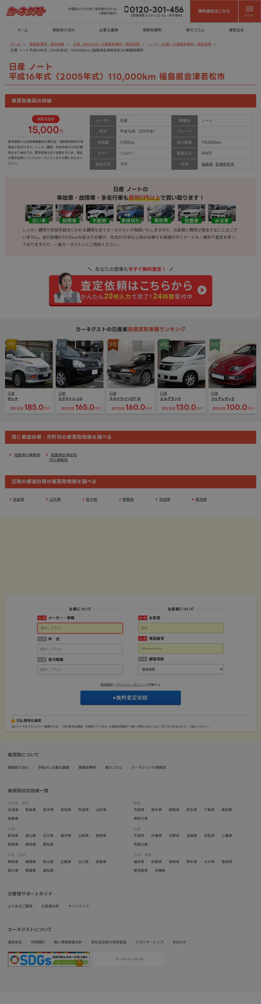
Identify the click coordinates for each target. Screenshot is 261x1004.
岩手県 (48, 778)
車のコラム (195, 30)
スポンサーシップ (149, 911)
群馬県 (128, 499)
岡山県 (48, 830)
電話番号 (156, 607)
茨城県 (164, 499)
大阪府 (139, 804)
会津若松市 (224, 164)
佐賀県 (156, 830)
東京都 (227, 778)
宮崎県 (227, 830)
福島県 (207, 164)
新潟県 (201, 499)
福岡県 (139, 830)
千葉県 (209, 778)
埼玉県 (191, 778)
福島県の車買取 (27, 455)
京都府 (174, 804)
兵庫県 (156, 804)
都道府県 (156, 628)
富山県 (30, 804)
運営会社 (236, 30)
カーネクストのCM (129, 928)
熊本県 (191, 830)
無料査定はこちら (214, 11)
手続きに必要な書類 (53, 736)
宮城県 (18, 499)
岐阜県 (13, 813)
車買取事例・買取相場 (47, 44)
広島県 (66, 830)
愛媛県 (30, 839)
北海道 (13, 778)
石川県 (48, 804)
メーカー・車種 (61, 587)
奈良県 (209, 804)
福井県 (66, 804)
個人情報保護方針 (68, 911)
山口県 (83, 830)
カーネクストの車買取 (148, 736)
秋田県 (83, 778)
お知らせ (179, 911)
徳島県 (101, 830)
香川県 (13, 839)
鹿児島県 (141, 839)
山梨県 (83, 804)
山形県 (55, 499)
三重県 (227, 804)
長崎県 (174, 830)
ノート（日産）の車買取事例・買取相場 (179, 44)
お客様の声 (50, 875)
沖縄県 (160, 839)
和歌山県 (141, 813)
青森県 (30, 778)
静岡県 (30, 813)
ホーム (22, 30)
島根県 (30, 830)
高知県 (48, 839)
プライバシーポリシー (130, 653)
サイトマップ (78, 875)
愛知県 (48, 813)
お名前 (154, 587)
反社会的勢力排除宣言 (108, 911)
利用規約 (106, 653)
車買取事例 (152, 30)
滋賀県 (191, 804)
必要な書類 (108, 30)
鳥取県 (13, 830)
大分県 (209, 830)
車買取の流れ (63, 30)
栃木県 (91, 499)
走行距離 (55, 628)
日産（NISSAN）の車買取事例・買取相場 (106, 44)
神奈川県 (141, 787)
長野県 (101, 804)
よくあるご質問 (20, 875)
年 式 (54, 608)
